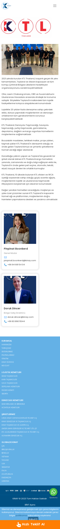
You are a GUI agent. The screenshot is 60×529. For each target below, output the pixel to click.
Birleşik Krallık (8, 449)
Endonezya (6, 477)
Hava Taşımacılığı (9, 383)
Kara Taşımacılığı (9, 379)
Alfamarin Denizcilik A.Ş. (12, 435)
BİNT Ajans (30, 504)
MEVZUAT (5, 365)
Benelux (5, 453)
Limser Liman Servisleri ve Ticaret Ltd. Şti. (19, 428)
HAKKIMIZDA (7, 344)
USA (3, 463)
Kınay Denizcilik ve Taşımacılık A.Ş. (16, 421)
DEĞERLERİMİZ (7, 351)
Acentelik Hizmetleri (10, 407)
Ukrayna (5, 481)
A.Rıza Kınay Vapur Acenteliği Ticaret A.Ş (19, 418)
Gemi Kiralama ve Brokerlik (13, 404)
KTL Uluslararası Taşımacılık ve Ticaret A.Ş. (20, 432)
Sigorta (5, 394)
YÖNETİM (5, 358)
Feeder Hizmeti (8, 390)
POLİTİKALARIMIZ (8, 355)
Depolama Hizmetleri (11, 386)
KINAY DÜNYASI (8, 362)
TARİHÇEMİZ (6, 348)
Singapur (6, 467)
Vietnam (5, 456)
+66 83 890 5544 (14, 321)
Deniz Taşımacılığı (9, 376)
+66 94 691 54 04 (14, 264)
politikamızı (21, 515)
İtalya (4, 470)
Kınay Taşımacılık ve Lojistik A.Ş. (15, 425)
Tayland (5, 460)
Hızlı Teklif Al (30, 524)
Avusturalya (7, 474)
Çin (3, 446)
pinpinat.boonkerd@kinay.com (20, 259)
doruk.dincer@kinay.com (19, 317)
